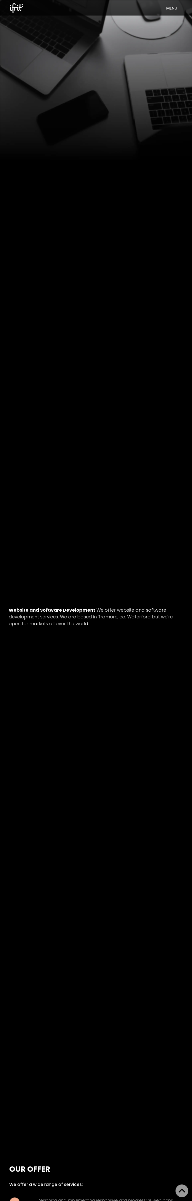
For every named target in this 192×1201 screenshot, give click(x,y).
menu (171, 8)
